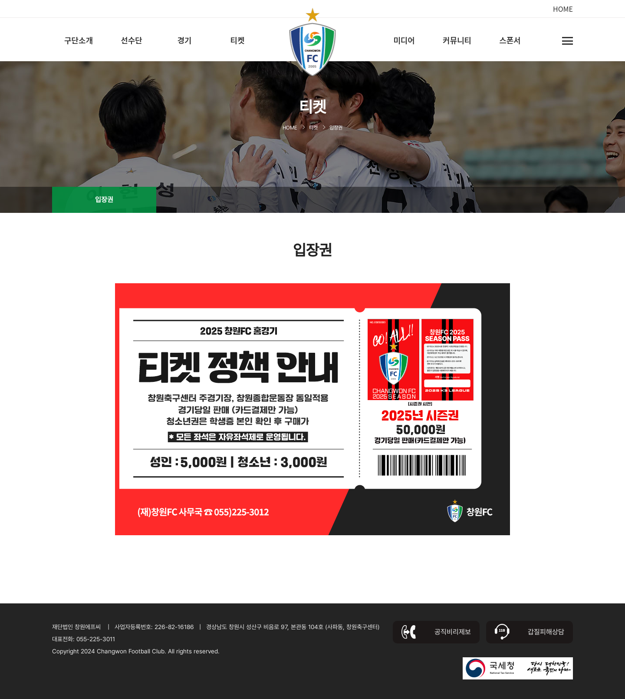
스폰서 (510, 40)
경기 (184, 40)
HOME (563, 8)
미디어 (404, 40)
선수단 (131, 40)
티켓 (237, 40)
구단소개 (78, 40)
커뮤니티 (457, 40)
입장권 (104, 199)
